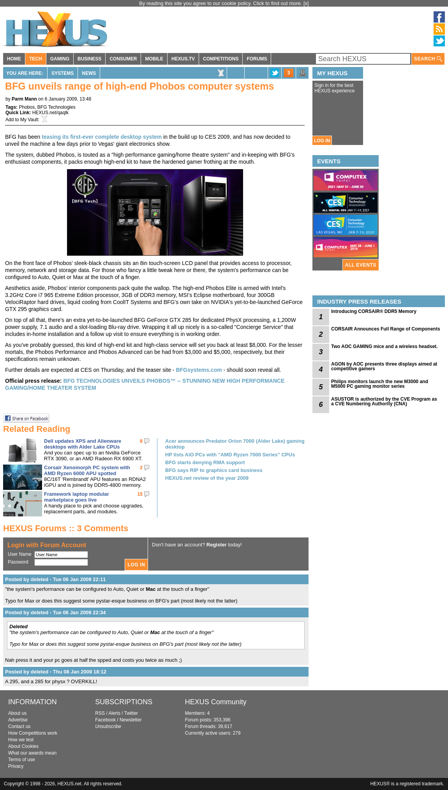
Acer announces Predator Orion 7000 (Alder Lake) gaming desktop (235, 444)
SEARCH (428, 59)
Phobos (27, 107)
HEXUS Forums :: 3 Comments (66, 528)
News (89, 73)
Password (18, 562)
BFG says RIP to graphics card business (214, 470)
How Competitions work (32, 733)
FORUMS (257, 59)
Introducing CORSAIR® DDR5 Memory (373, 311)
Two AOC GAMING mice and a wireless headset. (384, 346)
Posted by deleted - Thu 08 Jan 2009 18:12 (55, 672)
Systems (62, 73)
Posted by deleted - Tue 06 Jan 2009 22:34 (55, 612)
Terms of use (21, 759)
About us (17, 713)
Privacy (15, 766)
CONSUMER (123, 59)
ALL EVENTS (360, 265)
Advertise (18, 720)
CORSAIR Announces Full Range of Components (385, 329)
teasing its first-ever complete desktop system (102, 137)
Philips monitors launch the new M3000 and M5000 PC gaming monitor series (379, 384)
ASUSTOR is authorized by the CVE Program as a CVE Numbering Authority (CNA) (384, 401)
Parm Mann (24, 99)
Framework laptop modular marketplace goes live (76, 497)
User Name (20, 554)
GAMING (59, 59)
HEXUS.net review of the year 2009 (207, 478)
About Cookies (23, 746)
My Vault (29, 119)
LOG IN (322, 140)
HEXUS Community (216, 702)
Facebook (105, 720)
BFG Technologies (56, 107)
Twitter (131, 713)
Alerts (114, 713)
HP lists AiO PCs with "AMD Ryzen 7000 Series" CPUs (230, 455)
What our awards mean (32, 753)
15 (140, 494)
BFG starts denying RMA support (205, 462)
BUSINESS (89, 59)
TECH (35, 59)
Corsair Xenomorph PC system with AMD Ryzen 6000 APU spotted (87, 470)
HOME (14, 59)
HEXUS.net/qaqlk (50, 112)
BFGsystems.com (199, 370)
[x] (306, 3)
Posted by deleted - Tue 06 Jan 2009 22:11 (55, 579)
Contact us (19, 726)
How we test (21, 739)
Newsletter (131, 720)
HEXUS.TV (183, 59)
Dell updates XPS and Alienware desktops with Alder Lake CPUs (82, 444)
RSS (100, 713)
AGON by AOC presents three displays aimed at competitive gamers (384, 366)
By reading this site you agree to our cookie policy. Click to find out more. (221, 3)
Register (216, 545)
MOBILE (154, 59)
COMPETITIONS (220, 59)
